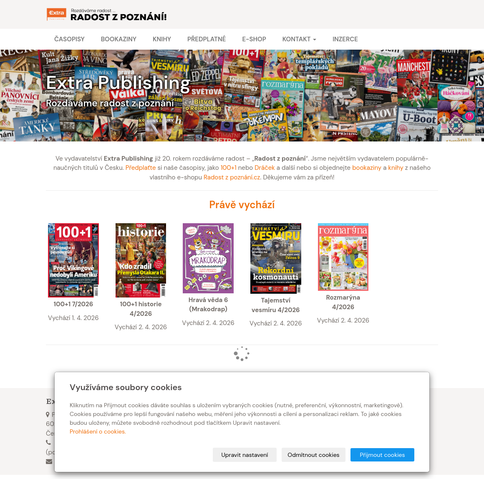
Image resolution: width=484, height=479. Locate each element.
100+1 (229, 168)
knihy (395, 168)
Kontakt (299, 39)
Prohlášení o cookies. (98, 431)
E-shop (254, 39)
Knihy (162, 39)
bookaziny (366, 168)
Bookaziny (118, 39)
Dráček (265, 168)
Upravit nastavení (245, 455)
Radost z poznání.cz (232, 177)
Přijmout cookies (382, 455)
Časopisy (69, 39)
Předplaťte (141, 168)
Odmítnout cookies (313, 455)
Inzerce (345, 39)
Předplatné (206, 39)
